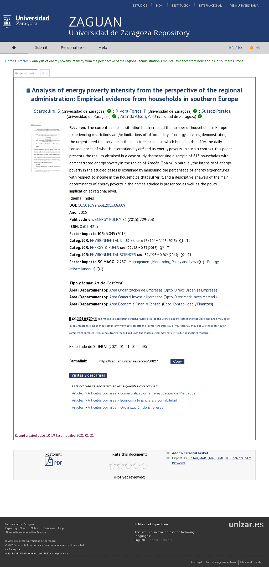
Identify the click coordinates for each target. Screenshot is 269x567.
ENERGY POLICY (108, 219)
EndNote (237, 458)
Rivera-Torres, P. (131, 111)
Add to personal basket (190, 453)
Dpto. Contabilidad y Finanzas (187, 303)
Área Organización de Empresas (136, 290)
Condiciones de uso (31, 553)
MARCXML (216, 458)
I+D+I (159, 5)
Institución (181, 5)
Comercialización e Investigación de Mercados (157, 393)
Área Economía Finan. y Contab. (135, 303)
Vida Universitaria (244, 5)
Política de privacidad (56, 553)
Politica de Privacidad (251, 562)
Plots (45, 73)
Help (103, 47)
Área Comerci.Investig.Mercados (136, 296)
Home (9, 61)
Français (166, 540)
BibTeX (193, 458)
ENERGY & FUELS (104, 247)
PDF (53, 463)
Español (152, 540)
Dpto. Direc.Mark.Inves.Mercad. (190, 296)
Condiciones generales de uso (221, 562)
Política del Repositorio (151, 524)
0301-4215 (89, 226)
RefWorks (178, 463)
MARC (203, 458)
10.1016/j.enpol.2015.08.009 (101, 205)
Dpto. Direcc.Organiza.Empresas (191, 290)
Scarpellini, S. (47, 111)
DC (227, 458)
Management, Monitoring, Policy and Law (162, 261)
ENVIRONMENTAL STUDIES (112, 240)
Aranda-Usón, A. (135, 116)
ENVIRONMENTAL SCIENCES (113, 254)
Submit (41, 47)
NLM (248, 458)
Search (24, 528)
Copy (177, 361)
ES (240, 47)
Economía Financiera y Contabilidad (148, 400)
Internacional (210, 5)
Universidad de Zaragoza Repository (129, 32)
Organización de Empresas (141, 407)
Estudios (140, 5)
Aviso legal (11, 553)
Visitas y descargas (88, 375)
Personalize (71, 47)
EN (231, 47)
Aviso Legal (196, 562)
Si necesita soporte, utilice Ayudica (25, 532)
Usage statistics (25, 73)
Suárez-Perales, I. (218, 111)
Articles (23, 61)
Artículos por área (102, 393)
